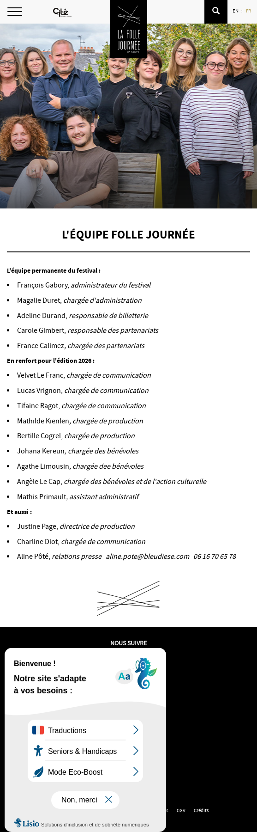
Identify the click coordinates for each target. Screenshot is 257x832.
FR (249, 10)
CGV (181, 810)
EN (236, 10)
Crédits (201, 810)
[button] (215, 12)
